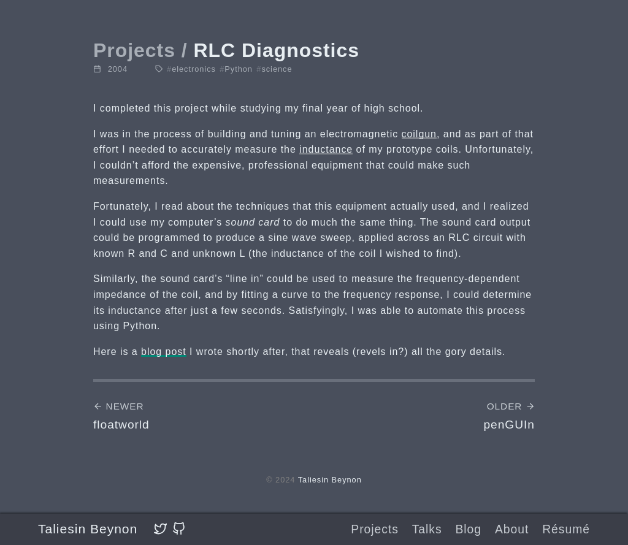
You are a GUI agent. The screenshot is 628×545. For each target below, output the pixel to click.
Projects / (140, 50)
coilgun (419, 134)
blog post (163, 351)
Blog (468, 529)
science (274, 69)
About (512, 529)
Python (236, 69)
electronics (191, 69)
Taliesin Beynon (87, 529)
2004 (117, 69)
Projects (375, 529)
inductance (326, 149)
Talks (427, 529)
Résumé (566, 529)
